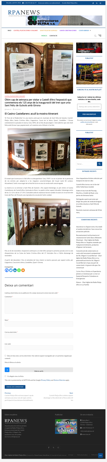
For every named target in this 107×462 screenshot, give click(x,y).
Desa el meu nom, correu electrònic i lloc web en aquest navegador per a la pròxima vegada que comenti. (38, 357)
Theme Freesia (38, 455)
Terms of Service (59, 380)
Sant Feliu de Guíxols (48, 30)
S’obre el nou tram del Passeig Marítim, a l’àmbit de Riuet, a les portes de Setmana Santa (87, 193)
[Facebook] (7, 270)
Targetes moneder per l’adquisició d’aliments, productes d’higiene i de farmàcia (88, 244)
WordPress (46, 455)
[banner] (64, 17)
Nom (7, 320)
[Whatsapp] (19, 270)
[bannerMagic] (89, 65)
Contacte (53, 36)
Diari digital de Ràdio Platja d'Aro (15, 455)
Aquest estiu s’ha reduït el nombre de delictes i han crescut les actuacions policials (89, 229)
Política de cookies (96, 454)
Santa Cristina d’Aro (68, 30)
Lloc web (8, 344)
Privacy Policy (46, 380)
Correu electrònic (11, 332)
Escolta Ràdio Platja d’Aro (69, 3)
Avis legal (70, 455)
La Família (85, 285)
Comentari (9, 297)
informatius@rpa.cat (87, 431)
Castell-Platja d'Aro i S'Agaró (15, 96)
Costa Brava (84, 30)
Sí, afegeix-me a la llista (14, 376)
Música (44, 36)
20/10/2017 (17, 109)
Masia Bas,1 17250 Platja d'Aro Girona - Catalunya (86, 422)
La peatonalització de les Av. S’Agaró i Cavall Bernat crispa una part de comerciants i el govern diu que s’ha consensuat (88, 263)
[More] (23, 270)
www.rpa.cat (85, 434)
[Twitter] (11, 270)
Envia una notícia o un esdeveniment (49, 3)
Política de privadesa (82, 455)
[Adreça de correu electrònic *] (89, 107)
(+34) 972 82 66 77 (29, 3)
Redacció (8, 109)
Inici (9, 30)
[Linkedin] (15, 270)
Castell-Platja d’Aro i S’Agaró (26, 30)
